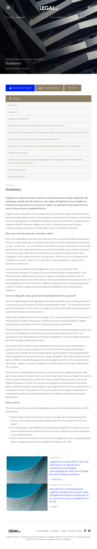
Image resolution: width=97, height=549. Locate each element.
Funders (73, 88)
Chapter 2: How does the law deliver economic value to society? (36, 126)
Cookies (55, 531)
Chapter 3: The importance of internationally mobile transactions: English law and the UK (48, 132)
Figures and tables (77, 17)
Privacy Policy (75, 531)
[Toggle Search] (89, 7)
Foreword (10, 17)
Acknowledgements (58, 17)
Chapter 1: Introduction (18, 119)
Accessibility (42, 531)
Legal (63, 531)
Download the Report (20, 88)
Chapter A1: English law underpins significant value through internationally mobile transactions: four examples (45, 161)
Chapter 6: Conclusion (18, 153)
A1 (46, 17)
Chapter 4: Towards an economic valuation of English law (34, 139)
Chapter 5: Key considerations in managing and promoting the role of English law (44, 146)
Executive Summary (49, 88)
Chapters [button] (15, 98)
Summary (20, 17)
